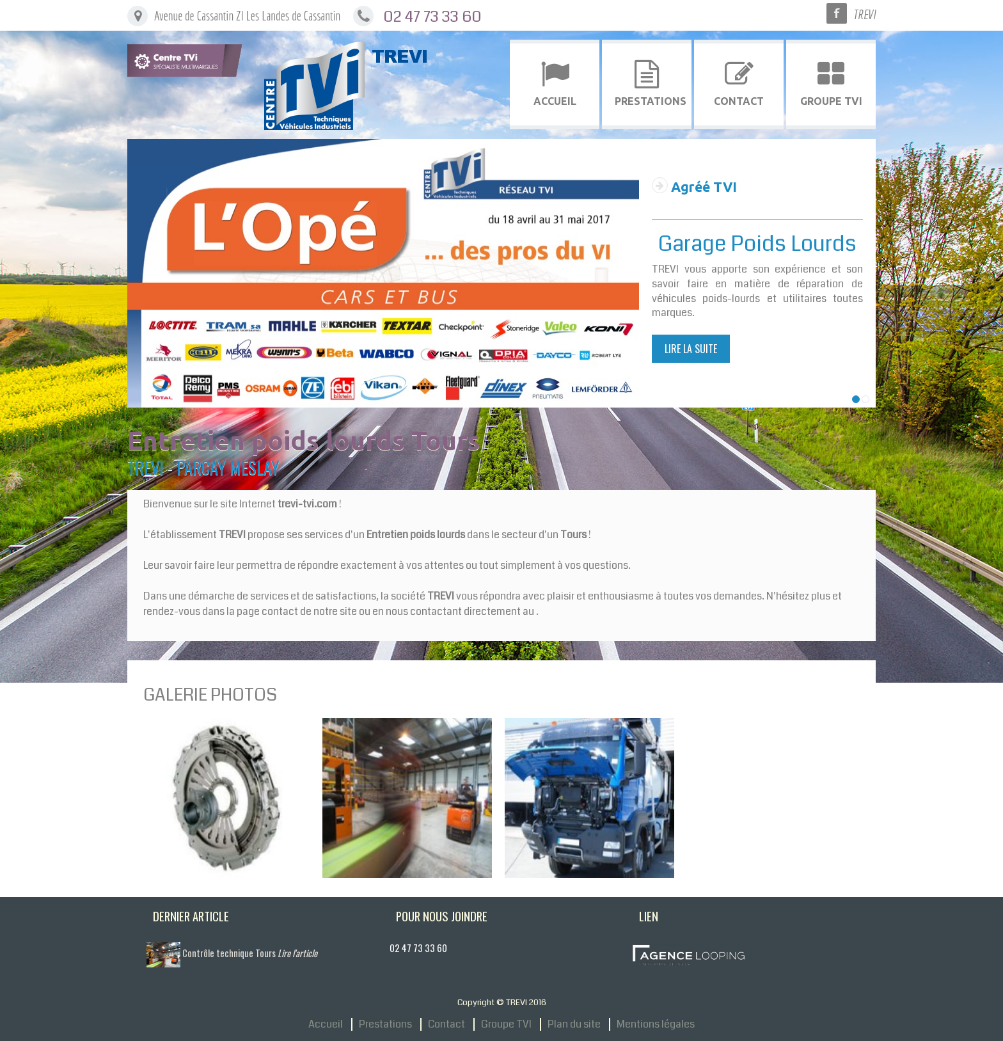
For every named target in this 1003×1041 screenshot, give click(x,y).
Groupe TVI (506, 1024)
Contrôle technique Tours (249, 953)
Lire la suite (691, 348)
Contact (446, 1024)
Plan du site (574, 1024)
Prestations (385, 1024)
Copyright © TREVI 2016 (501, 1002)
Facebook (836, 13)
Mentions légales (656, 1024)
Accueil (325, 1024)
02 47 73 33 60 (432, 17)
